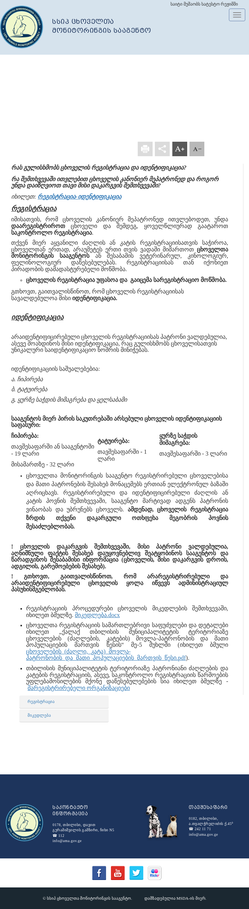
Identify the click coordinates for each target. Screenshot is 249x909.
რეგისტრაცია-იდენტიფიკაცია (79, 196)
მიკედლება (39, 715)
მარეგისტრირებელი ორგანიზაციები (79, 688)
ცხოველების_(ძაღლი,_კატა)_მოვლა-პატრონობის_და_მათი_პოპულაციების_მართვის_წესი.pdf (106, 654)
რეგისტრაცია (41, 701)
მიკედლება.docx (97, 615)
